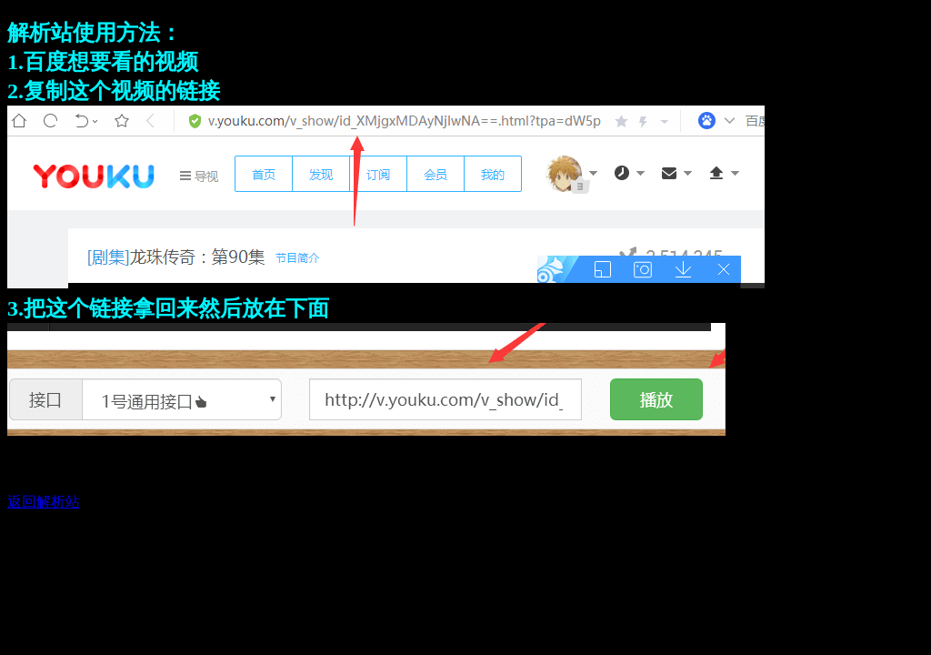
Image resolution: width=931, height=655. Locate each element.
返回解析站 (43, 501)
